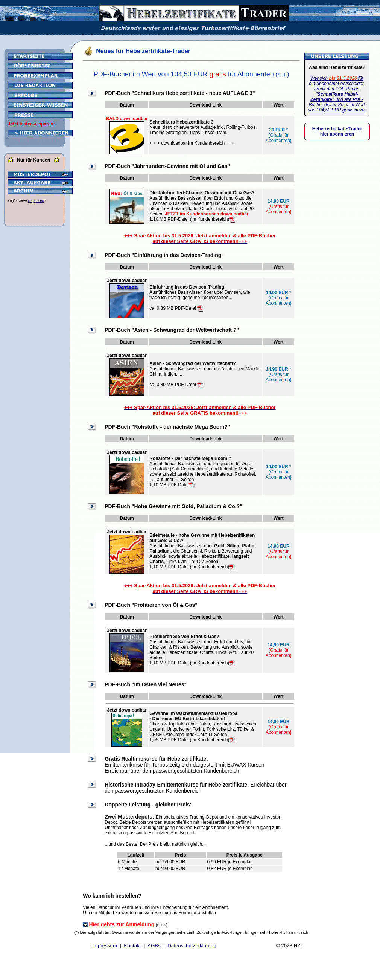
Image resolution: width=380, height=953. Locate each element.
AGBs (154, 945)
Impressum (104, 945)
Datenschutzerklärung (191, 945)
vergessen (36, 201)
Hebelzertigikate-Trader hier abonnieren (337, 131)
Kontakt (132, 945)
